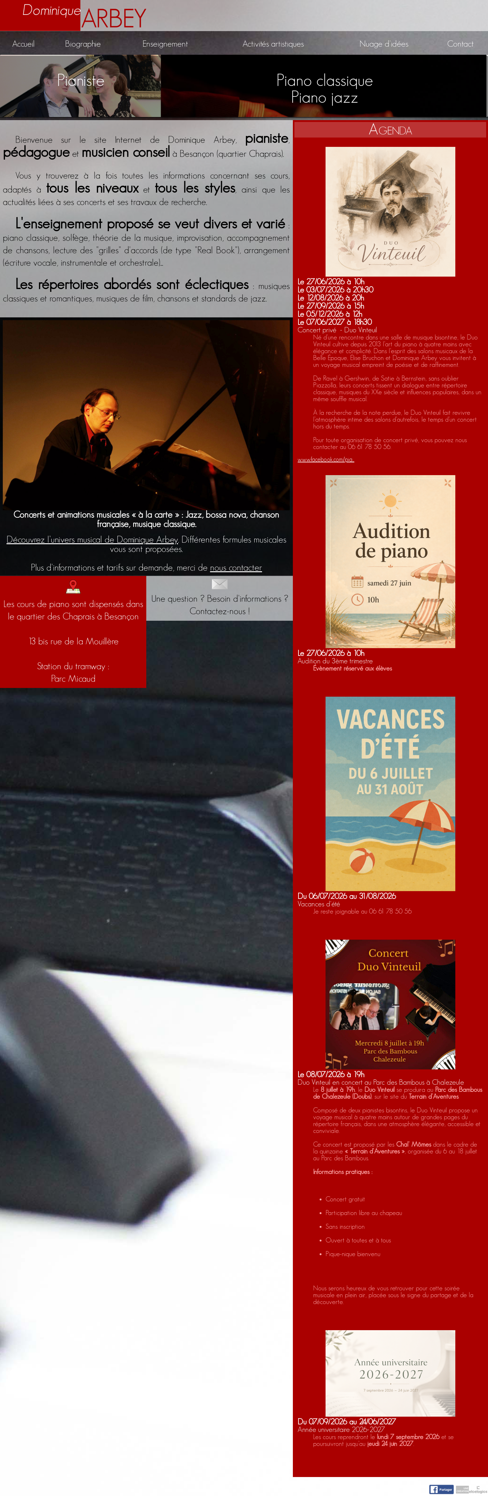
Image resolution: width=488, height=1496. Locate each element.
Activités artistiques (273, 44)
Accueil (23, 44)
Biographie (83, 44)
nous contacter (236, 568)
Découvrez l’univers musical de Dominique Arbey (92, 540)
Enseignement (165, 44)
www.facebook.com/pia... (326, 459)
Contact (460, 44)
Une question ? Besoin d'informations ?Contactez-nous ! (219, 597)
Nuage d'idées (383, 44)
